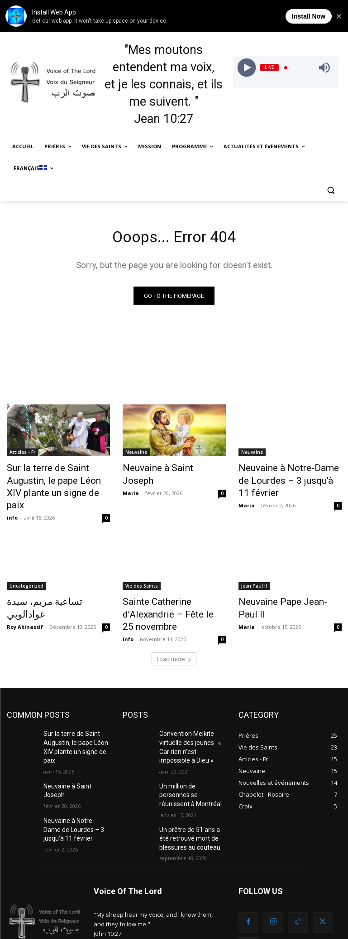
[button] (331, 190)
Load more (174, 625)
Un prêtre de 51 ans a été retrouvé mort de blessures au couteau (190, 786)
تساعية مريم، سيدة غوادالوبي (53, 584)
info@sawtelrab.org (152, 898)
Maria (131, 480)
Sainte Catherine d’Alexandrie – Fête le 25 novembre (172, 588)
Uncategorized (26, 569)
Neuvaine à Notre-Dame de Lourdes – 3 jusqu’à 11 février (289, 474)
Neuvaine (136, 455)
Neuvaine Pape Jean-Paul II (284, 584)
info (12, 500)
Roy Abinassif (25, 595)
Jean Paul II (254, 569)
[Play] (246, 67)
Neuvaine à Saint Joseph (164, 469)
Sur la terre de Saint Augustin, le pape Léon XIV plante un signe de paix (57, 479)
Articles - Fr (22, 455)
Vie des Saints (141, 569)
